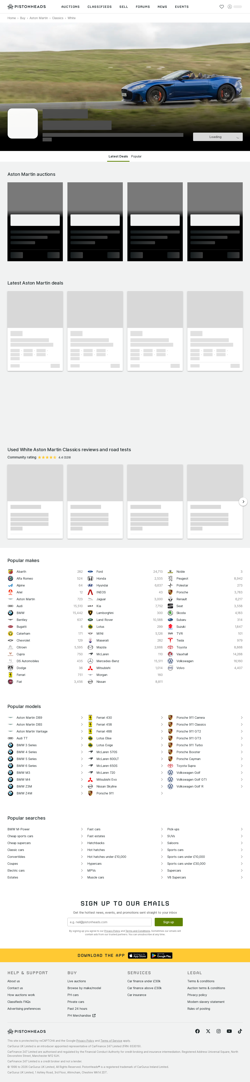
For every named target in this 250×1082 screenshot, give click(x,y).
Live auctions (76, 981)
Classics (57, 18)
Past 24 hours (77, 1009)
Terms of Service (111, 1040)
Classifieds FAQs (19, 1002)
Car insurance (136, 995)
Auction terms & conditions (206, 988)
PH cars (73, 995)
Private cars (75, 1002)
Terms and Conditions (137, 931)
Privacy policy (197, 995)
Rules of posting (198, 1009)
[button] (35, 309)
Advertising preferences (24, 1009)
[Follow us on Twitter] (208, 1031)
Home (11, 18)
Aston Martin (39, 18)
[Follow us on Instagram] (218, 1031)
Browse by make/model (84, 988)
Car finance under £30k (144, 981)
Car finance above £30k (144, 988)
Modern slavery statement (206, 1002)
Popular (136, 156)
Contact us (15, 988)
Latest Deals (118, 156)
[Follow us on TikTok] (240, 1031)
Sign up (168, 922)
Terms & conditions (200, 981)
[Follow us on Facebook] (197, 1031)
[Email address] (109, 922)
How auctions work (21, 995)
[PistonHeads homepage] (26, 7)
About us (13, 981)
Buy (22, 18)
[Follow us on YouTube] (229, 1031)
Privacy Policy (112, 931)
